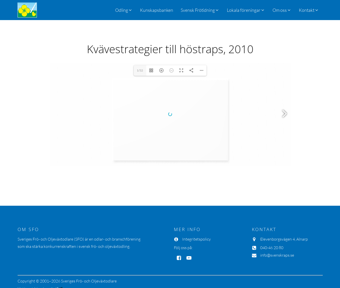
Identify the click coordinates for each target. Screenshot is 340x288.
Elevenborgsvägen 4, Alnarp (284, 216)
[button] (200, 10)
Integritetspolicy (196, 216)
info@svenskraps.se (277, 232)
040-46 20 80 (271, 225)
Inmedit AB (50, 266)
